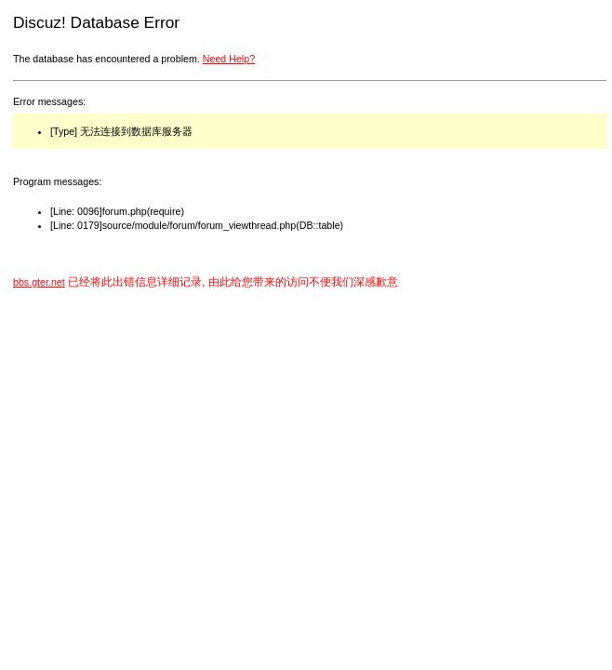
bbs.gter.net (39, 282)
